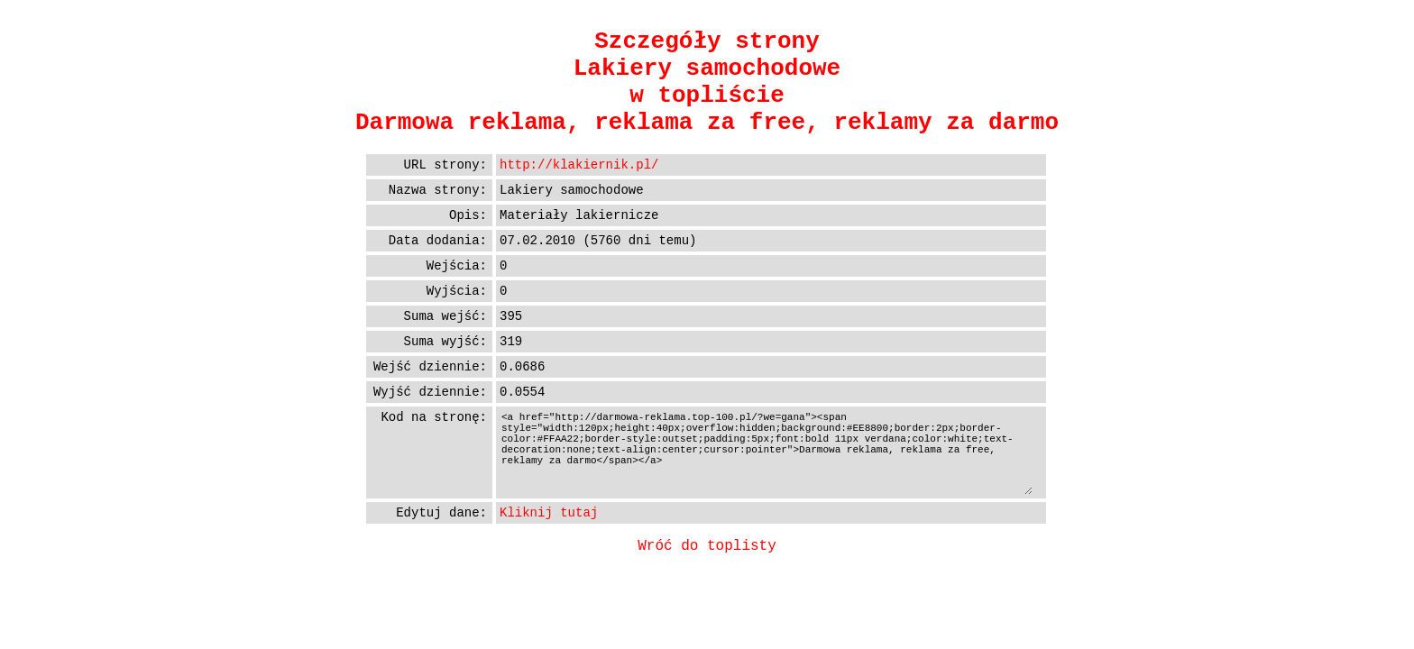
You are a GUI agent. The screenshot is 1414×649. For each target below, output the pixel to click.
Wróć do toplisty (707, 546)
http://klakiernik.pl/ (579, 165)
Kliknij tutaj (549, 513)
